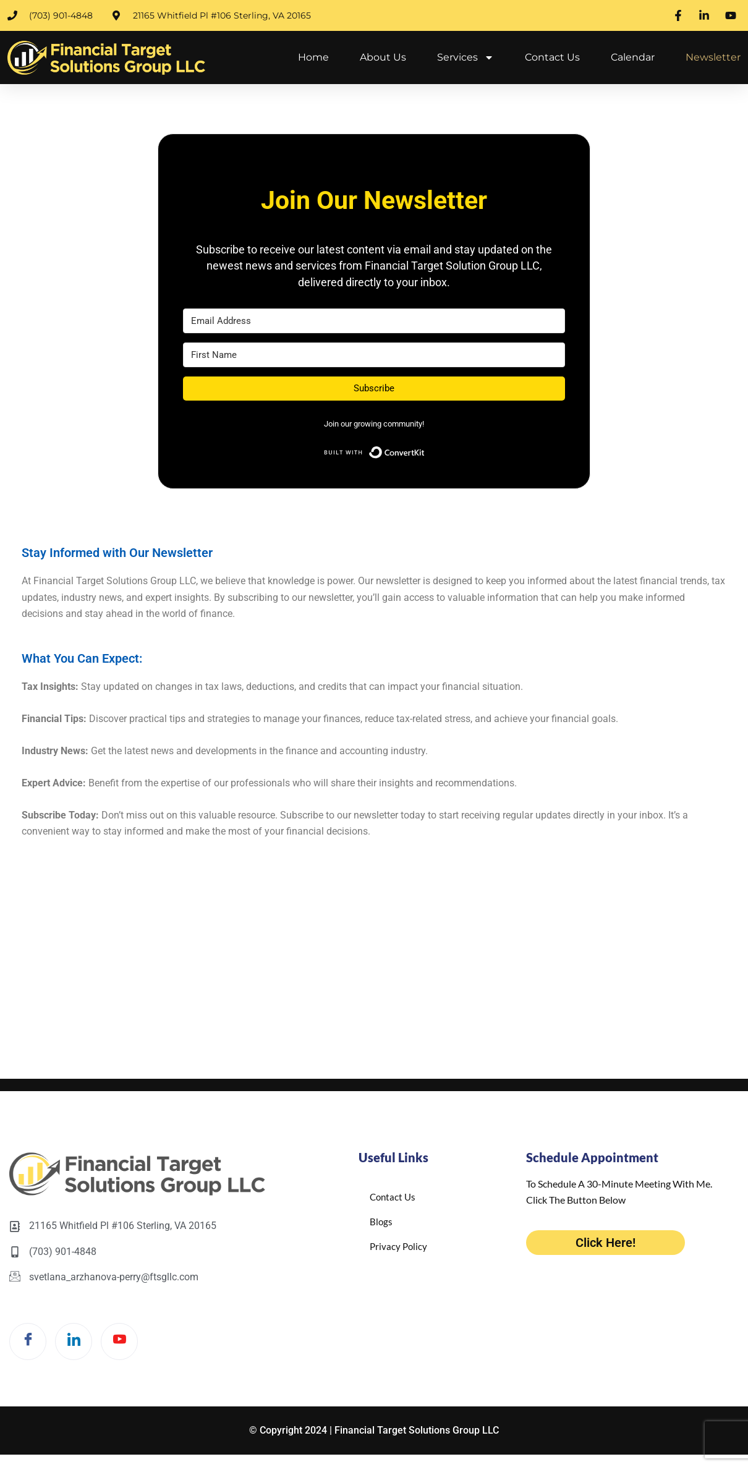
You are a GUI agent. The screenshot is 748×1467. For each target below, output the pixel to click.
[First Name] (374, 354)
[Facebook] (27, 1341)
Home (313, 57)
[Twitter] (119, 1341)
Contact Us (552, 57)
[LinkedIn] (73, 1341)
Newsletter (713, 57)
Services (465, 57)
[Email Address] (374, 320)
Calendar (633, 57)
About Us (383, 57)
